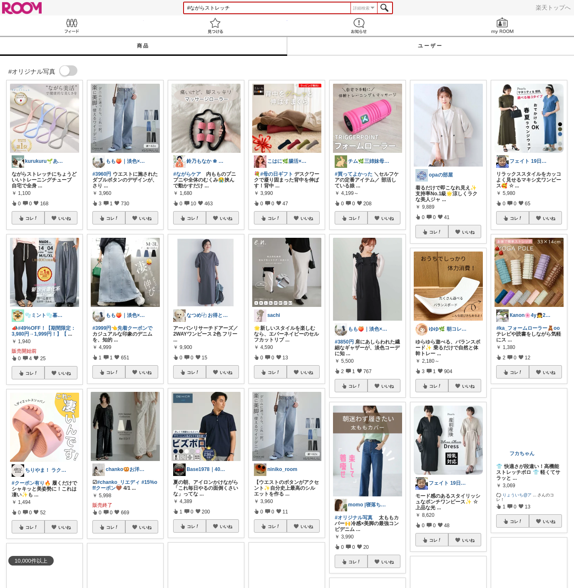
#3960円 (101, 174)
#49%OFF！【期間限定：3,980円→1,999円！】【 (44, 331)
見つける (215, 25)
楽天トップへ (553, 7)
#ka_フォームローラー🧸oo (527, 328)
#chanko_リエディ (118, 482)
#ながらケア (187, 174)
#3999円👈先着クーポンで (122, 328)
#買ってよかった (354, 174)
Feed (72, 25)
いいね (64, 218)
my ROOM (502, 25)
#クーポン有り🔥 (31, 483)
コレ (31, 218)
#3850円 (344, 342)
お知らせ (359, 25)
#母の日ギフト (276, 174)
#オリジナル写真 (354, 518)
